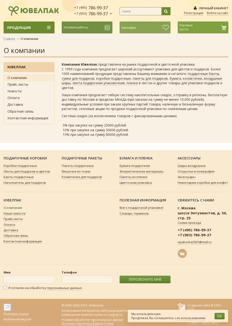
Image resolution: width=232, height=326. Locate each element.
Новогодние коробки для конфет (203, 182)
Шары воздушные (192, 165)
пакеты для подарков (150, 78)
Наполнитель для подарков (25, 182)
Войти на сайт (217, 13)
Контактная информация (27, 118)
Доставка (15, 104)
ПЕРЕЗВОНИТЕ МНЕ (145, 279)
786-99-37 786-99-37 (91, 10)
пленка (132, 83)
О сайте (193, 323)
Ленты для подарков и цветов (27, 171)
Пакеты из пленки (133, 177)
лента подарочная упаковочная (98, 83)
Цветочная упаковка (136, 182)
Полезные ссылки (16, 314)
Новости (14, 91)
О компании (17, 77)
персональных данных (64, 288)
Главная (9, 39)
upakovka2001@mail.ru (195, 242)
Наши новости (15, 213)
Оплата (13, 97)
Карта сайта (210, 323)
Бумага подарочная (135, 165)
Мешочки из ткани (76, 171)
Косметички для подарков (82, 177)
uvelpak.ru (115, 315)
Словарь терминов (134, 213)
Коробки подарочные (20, 165)
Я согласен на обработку (43, 288)
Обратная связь (20, 111)
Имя (7, 272)
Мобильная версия (17, 319)
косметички (192, 78)
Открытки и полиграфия (196, 171)
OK (219, 316)
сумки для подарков (78, 78)
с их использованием (190, 318)
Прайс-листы (17, 84)
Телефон (69, 272)
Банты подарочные (19, 177)
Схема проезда (189, 223)
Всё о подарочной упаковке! (141, 207)
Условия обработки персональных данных (92, 320)
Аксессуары (186, 177)
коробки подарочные (113, 78)
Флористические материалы (142, 171)
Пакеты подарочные (78, 165)
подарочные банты (203, 73)
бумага (175, 78)
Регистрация (193, 13)
